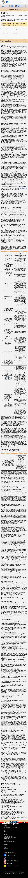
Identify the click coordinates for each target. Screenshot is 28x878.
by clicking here (22, 479)
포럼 (5, 849)
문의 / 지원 (6, 831)
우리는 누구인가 (7, 828)
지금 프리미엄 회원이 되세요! (10, 841)
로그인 (26, 2)
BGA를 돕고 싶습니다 (8, 838)
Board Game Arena (7, 872)
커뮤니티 (6, 848)
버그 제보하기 (7, 840)
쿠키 (22, 873)
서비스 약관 (13, 873)
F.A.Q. (5, 830)
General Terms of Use (13, 160)
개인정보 (18, 873)
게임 (5, 847)
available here (8, 97)
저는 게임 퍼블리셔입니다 (9, 836)
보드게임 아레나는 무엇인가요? (10, 827)
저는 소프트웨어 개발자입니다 (10, 837)
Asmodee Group (8, 377)
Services (6, 47)
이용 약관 (9, 873)
